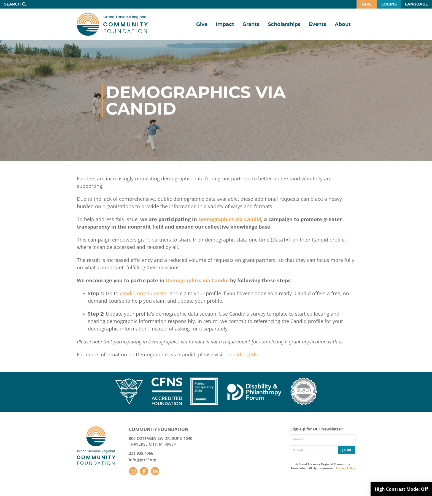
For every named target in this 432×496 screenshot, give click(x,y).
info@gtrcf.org (142, 459)
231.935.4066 (141, 453)
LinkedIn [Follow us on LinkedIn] (155, 471)
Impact (225, 24)
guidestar (157, 293)
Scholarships (284, 24)
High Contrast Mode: (401, 489)
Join (346, 449)
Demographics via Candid (229, 219)
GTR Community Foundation (112, 24)
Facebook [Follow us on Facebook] (144, 471)
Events (317, 24)
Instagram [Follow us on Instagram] (133, 471)
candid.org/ (133, 293)
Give (367, 4)
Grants (251, 24)
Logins (389, 4)
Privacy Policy (345, 468)
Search (12, 4)
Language (416, 4)
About (343, 24)
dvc (256, 354)
